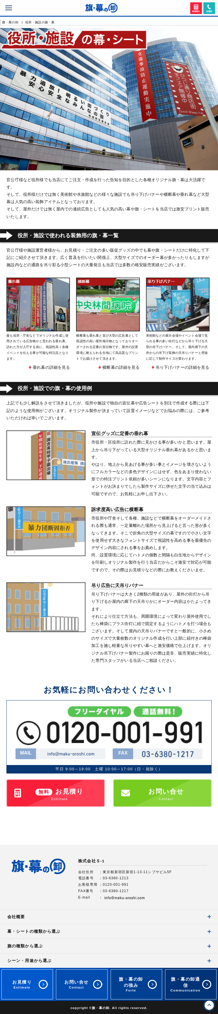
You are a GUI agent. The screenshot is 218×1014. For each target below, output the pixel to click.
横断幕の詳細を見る (121, 367)
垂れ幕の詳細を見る (51, 367)
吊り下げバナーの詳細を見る (183, 367)
